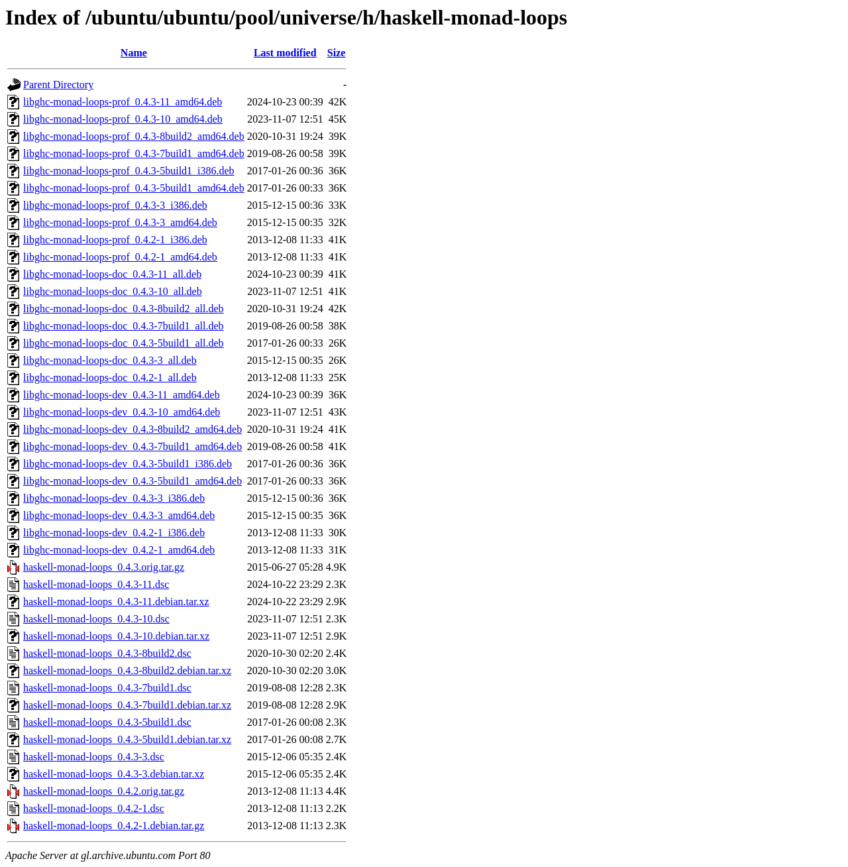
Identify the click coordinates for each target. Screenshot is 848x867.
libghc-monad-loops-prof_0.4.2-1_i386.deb (115, 239)
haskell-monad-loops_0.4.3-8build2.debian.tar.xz (127, 670)
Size (336, 52)
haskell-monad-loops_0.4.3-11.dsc (96, 584)
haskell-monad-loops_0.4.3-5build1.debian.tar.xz (127, 739)
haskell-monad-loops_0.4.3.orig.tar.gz (103, 567)
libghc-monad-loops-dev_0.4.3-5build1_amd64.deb (132, 481)
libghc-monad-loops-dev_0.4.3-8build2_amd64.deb (132, 429)
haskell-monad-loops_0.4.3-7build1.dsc (107, 687)
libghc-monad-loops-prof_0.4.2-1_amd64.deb (120, 256)
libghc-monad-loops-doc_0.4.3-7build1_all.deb (123, 325)
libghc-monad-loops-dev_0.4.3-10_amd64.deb (121, 412)
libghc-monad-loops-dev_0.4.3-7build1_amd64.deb (132, 446)
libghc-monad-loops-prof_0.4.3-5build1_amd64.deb (133, 188)
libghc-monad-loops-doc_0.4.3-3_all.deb (110, 360)
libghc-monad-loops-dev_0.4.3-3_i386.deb (114, 498)
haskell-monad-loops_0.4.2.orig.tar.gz (103, 791)
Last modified (285, 52)
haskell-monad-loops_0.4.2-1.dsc (93, 808)
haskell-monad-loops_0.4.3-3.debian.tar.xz (113, 774)
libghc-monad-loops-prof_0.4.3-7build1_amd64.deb (133, 153)
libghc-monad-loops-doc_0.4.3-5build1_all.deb (123, 343)
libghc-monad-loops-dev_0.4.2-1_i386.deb (114, 532)
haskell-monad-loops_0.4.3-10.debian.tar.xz (116, 636)
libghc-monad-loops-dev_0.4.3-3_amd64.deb (119, 515)
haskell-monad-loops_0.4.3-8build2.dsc (107, 653)
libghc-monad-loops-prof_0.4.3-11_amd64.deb (122, 101)
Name (134, 52)
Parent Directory (58, 84)
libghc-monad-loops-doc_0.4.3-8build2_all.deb (123, 308)
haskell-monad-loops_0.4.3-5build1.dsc (107, 722)
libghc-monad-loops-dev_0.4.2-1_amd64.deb (119, 549)
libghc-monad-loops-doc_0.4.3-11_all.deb (112, 274)
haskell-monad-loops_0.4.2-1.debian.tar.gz (113, 825)
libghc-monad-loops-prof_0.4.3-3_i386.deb (115, 205)
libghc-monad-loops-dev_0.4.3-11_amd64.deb (121, 394)
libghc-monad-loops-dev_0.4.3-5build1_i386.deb (127, 463)
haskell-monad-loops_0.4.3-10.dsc (96, 618)
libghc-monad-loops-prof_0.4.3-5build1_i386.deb (129, 170)
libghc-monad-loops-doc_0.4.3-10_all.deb (112, 291)
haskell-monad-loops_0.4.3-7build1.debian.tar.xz (127, 705)
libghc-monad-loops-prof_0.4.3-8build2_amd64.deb (133, 136)
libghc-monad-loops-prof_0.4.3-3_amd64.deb (120, 222)
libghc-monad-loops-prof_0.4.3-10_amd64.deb (123, 119)
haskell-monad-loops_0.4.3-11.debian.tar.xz (116, 601)
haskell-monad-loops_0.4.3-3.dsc (93, 756)
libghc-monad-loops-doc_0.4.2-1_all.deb (110, 377)
